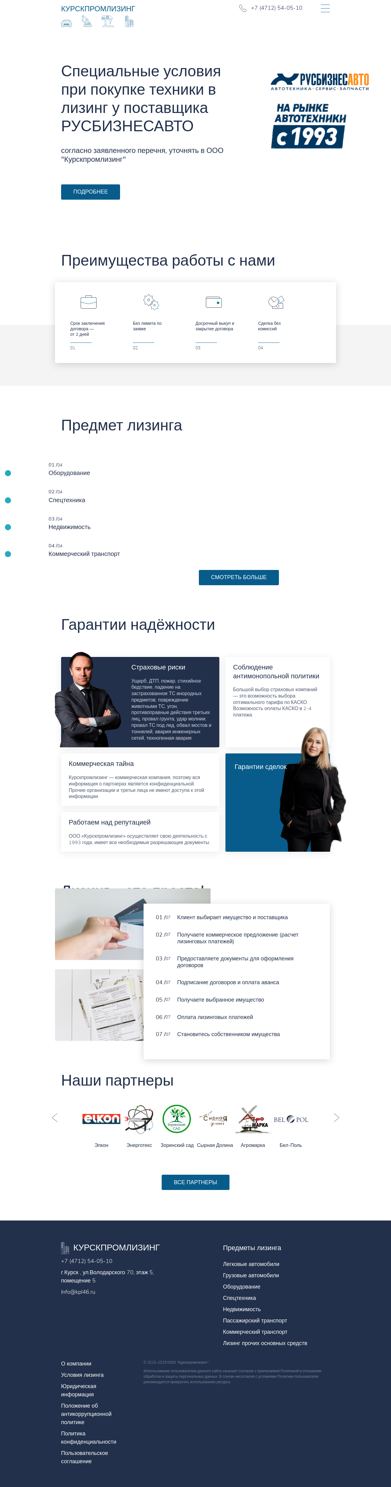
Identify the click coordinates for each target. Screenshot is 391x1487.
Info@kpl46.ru (78, 1292)
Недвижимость (242, 1309)
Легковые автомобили (251, 1264)
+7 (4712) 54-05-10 (86, 1261)
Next (336, 1117)
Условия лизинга (82, 1375)
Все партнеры (195, 1182)
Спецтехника (239, 1298)
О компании (76, 1363)
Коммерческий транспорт (255, 1332)
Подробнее (90, 191)
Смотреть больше (239, 577)
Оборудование (241, 1286)
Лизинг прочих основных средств (265, 1343)
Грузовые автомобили (251, 1275)
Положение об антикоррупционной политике (86, 1414)
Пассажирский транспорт (255, 1320)
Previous (54, 1117)
